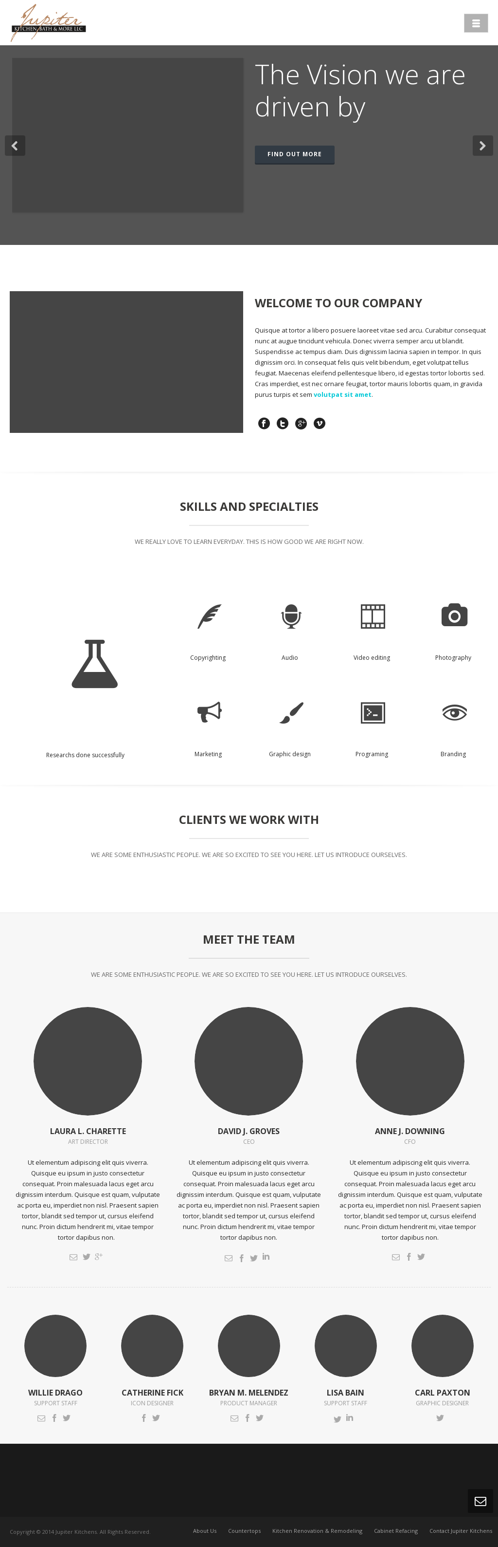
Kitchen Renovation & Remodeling (317, 1531)
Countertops (244, 1531)
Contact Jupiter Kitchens (460, 1531)
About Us (204, 1531)
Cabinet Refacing (396, 1531)
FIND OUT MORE (294, 154)
